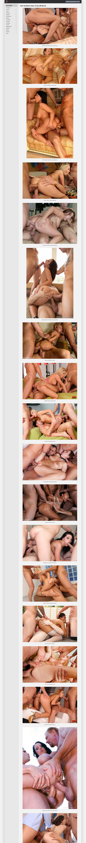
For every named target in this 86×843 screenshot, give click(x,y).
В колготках (8, 16)
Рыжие (7, 24)
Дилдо (7, 29)
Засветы (7, 14)
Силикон (8, 21)
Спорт (7, 11)
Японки (7, 28)
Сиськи (7, 9)
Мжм (7, 33)
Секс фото (8, 7)
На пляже (8, 19)
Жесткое (8, 12)
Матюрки (8, 23)
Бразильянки (9, 26)
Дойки (7, 18)
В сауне (7, 31)
